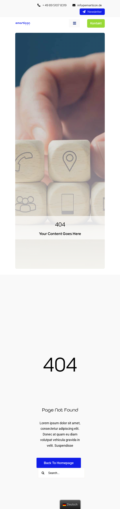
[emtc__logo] (22, 23)
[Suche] (43, 473)
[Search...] (61, 473)
